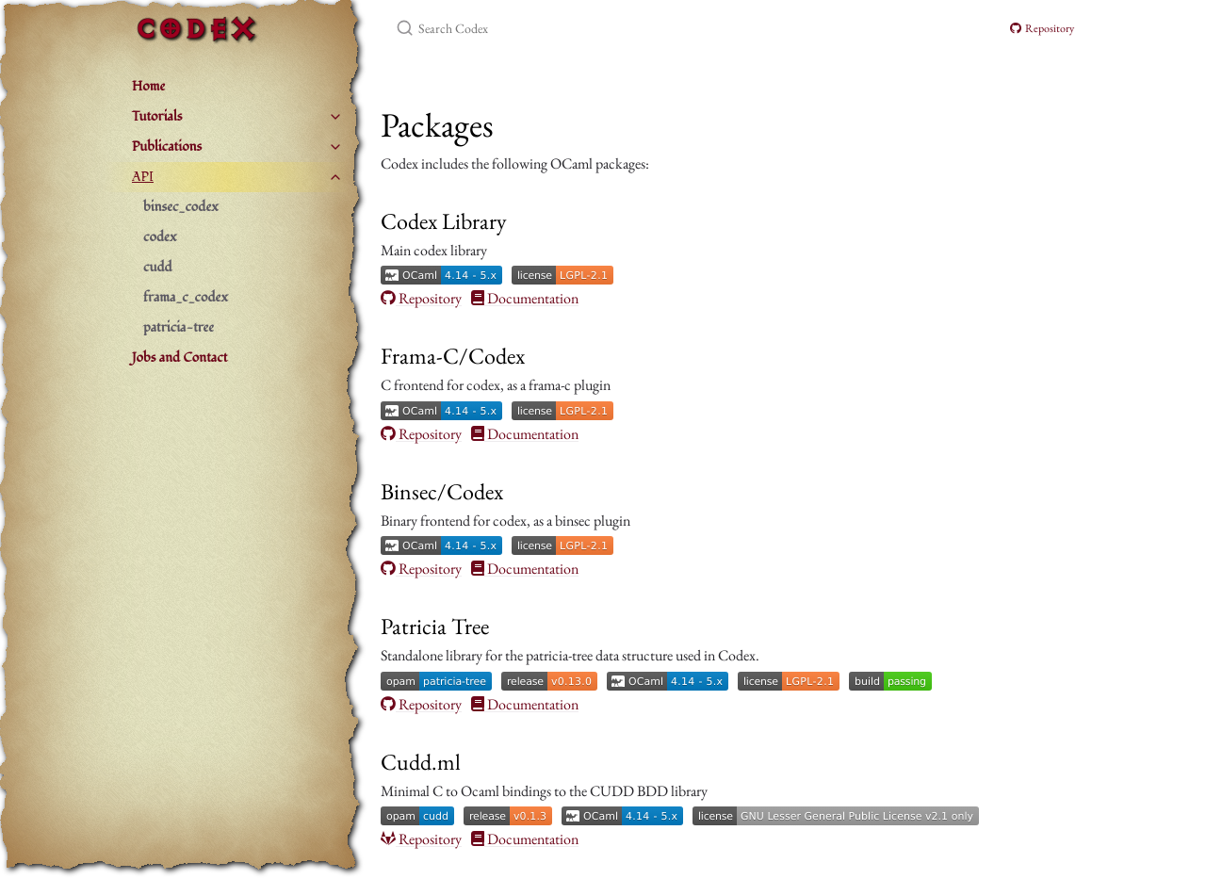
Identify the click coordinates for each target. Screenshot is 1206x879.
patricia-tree (178, 327)
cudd (157, 267)
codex (159, 237)
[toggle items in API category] (335, 177)
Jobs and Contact (179, 357)
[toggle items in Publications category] (335, 147)
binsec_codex (181, 207)
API (143, 177)
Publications (167, 146)
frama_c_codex (185, 297)
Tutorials (157, 116)
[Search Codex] (618, 28)
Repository (1042, 28)
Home (148, 86)
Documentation (525, 298)
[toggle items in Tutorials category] (335, 117)
